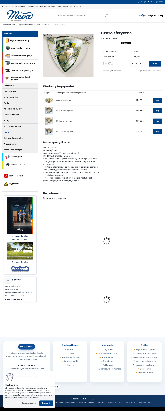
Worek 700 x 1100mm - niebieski (85, 301)
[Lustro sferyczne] (68, 56)
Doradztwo (108, 361)
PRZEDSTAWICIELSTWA (45, 6)
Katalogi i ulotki (71, 361)
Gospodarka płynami (17, 48)
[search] (106, 16)
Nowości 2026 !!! (14, 176)
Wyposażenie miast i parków (29, 25)
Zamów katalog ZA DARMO (20, 239)
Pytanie (70, 353)
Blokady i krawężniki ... (13, 138)
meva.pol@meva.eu (14, 299)
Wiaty (6, 120)
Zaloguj (143, 2)
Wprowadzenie (9, 25)
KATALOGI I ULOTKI (64, 6)
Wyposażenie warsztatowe (20, 63)
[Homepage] (2, 6)
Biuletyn (70, 365)
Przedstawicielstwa (71, 357)
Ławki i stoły (9, 85)
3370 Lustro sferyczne (64, 111)
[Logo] (17, 15)
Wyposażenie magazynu (19, 56)
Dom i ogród (13, 156)
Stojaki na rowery (11, 114)
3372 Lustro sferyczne (64, 131)
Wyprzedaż (11, 183)
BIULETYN (77, 6)
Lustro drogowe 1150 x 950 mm (86, 244)
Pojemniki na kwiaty (13, 109)
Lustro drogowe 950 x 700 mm (56, 244)
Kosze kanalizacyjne (13, 150)
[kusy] (136, 64)
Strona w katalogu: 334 (54, 198)
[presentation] (44, 238)
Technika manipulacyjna (19, 71)
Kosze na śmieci (11, 97)
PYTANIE (31, 6)
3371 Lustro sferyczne (64, 121)
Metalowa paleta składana (148, 300)
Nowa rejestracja (156, 2)
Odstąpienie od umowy (108, 353)
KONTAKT (22, 6)
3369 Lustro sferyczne (64, 100)
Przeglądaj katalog (20, 236)
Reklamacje (108, 365)
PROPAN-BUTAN (15, 164)
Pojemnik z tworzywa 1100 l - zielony (118, 301)
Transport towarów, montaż (108, 369)
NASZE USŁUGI (11, 6)
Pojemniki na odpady (17, 40)
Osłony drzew (10, 91)
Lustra (46, 25)
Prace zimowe (10, 144)
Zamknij (46, 403)
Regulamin (108, 349)
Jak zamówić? (108, 357)
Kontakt (70, 349)
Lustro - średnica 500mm (117, 243)
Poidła (6, 103)
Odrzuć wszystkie (29, 403)
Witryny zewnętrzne (12, 126)
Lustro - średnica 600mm (147, 243)
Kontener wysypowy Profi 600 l (56, 297)
